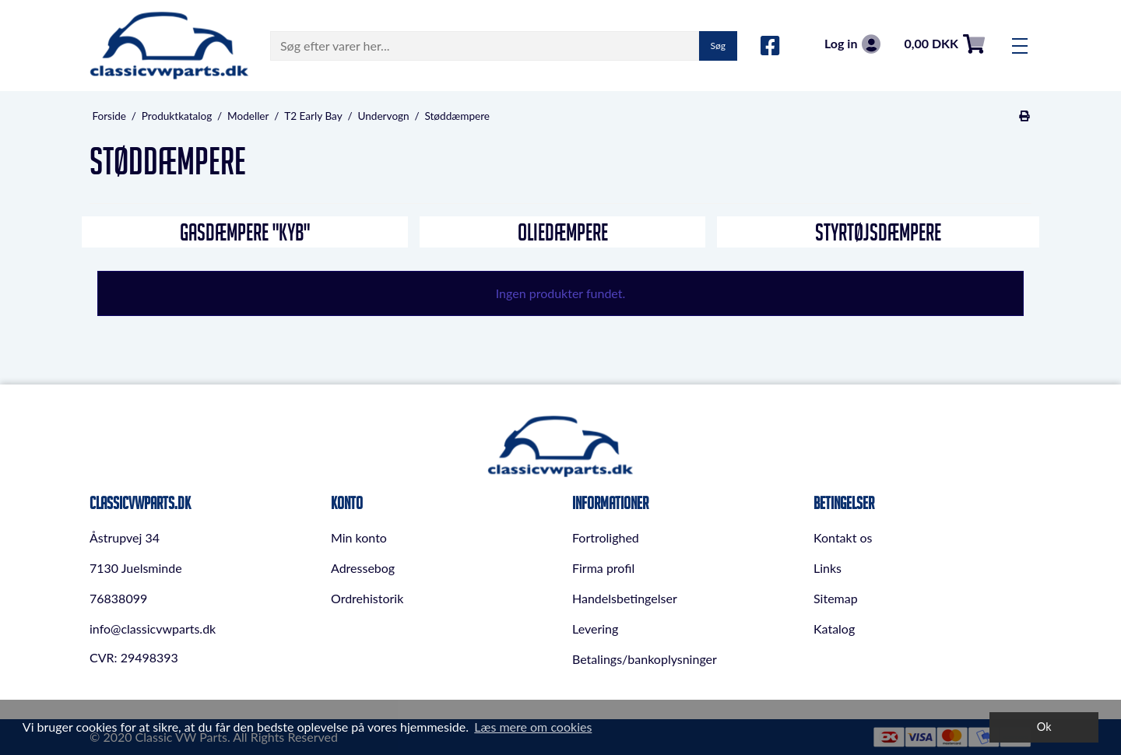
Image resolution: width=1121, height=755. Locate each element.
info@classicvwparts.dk (153, 628)
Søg (718, 45)
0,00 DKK (944, 44)
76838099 (118, 598)
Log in (852, 44)
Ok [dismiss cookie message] (1044, 726)
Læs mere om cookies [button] (533, 726)
